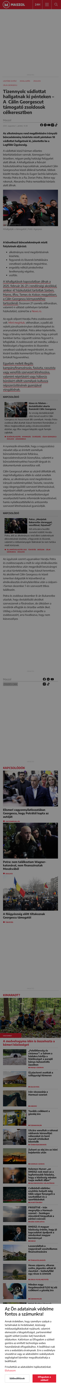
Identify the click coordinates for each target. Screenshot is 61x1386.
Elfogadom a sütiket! (44, 1378)
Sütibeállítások (17, 1378)
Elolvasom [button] (10, 1370)
